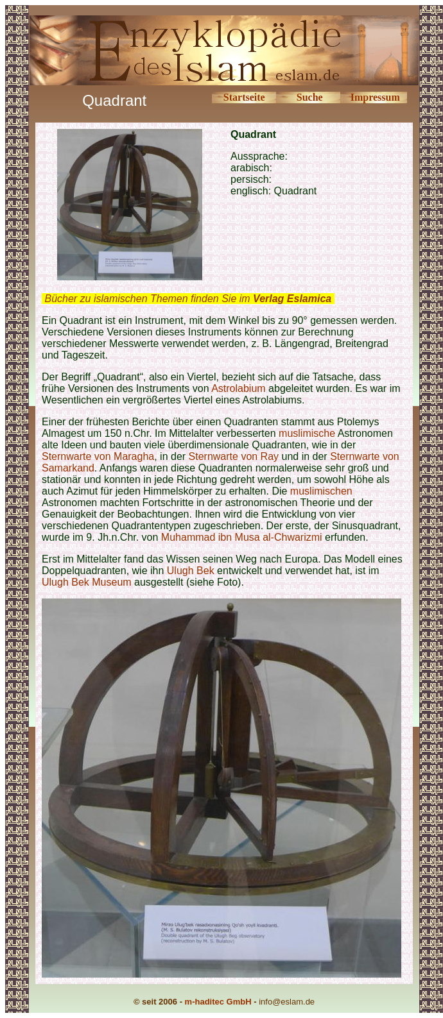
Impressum (375, 97)
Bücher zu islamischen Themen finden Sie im (187, 298)
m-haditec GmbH (218, 1001)
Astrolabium (238, 388)
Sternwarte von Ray (235, 456)
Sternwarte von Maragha (98, 456)
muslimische (307, 433)
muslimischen (321, 491)
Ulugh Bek (190, 570)
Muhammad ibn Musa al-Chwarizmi (243, 537)
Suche (310, 97)
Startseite (244, 97)
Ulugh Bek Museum (87, 582)
